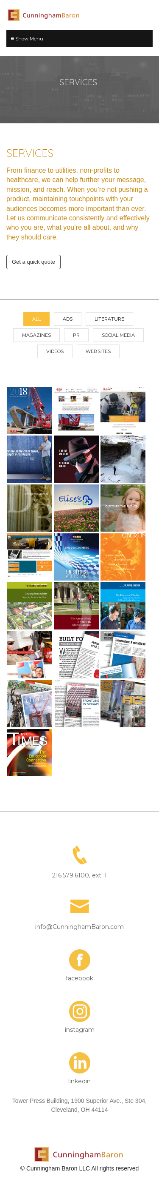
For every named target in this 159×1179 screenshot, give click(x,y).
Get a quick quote (33, 262)
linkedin (79, 1081)
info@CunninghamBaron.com (79, 927)
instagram (80, 1030)
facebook (79, 978)
